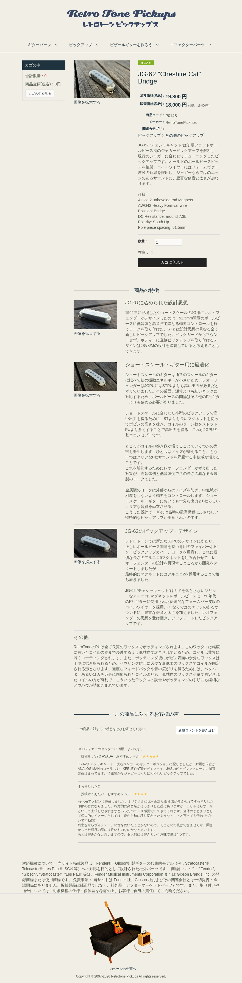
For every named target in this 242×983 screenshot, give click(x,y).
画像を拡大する (87, 102)
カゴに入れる (172, 262)
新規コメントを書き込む (197, 730)
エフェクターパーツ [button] (190, 45)
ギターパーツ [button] (42, 45)
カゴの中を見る (39, 94)
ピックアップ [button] (83, 45)
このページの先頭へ (121, 969)
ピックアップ (149, 135)
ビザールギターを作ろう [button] (134, 45)
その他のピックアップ (184, 135)
